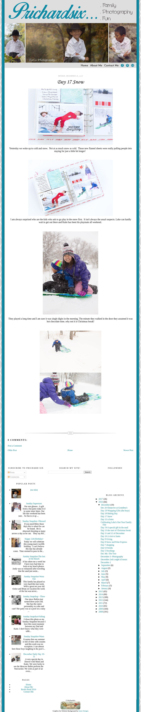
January (104, 588)
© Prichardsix (70, 700)
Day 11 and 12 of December (112, 533)
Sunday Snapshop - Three (34, 596)
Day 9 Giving (106, 539)
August (104, 568)
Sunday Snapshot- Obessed (34, 521)
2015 (101, 591)
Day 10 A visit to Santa (110, 536)
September (106, 565)
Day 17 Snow (70, 82)
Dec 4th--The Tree (108, 554)
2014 (101, 594)
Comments (13, 477)
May (103, 577)
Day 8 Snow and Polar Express (114, 542)
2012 (101, 600)
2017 (101, 499)
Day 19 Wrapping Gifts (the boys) (115, 510)
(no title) (34, 490)
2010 (101, 606)
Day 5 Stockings (108, 551)
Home (84, 65)
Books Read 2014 (28, 689)
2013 (101, 597)
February (105, 585)
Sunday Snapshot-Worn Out (34, 577)
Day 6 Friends (107, 548)
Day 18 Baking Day (109, 513)
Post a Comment (15, 446)
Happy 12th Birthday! (34, 539)
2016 (101, 502)
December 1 (106, 562)
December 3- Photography (112, 556)
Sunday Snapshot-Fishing (34, 616)
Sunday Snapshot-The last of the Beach (34, 557)
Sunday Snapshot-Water (34, 636)
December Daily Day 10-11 (34, 655)
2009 (101, 609)
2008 (101, 612)
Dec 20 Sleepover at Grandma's (114, 508)
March (104, 583)
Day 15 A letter (107, 519)
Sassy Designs (83, 711)
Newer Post (128, 450)
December (106, 505)
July (103, 571)
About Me (96, 65)
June (103, 574)
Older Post (12, 450)
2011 (101, 603)
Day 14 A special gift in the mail (114, 527)
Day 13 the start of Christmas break (116, 530)
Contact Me (111, 65)
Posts (11, 472)
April (103, 580)
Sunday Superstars (34, 503)
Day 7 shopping (107, 545)
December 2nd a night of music (114, 559)
